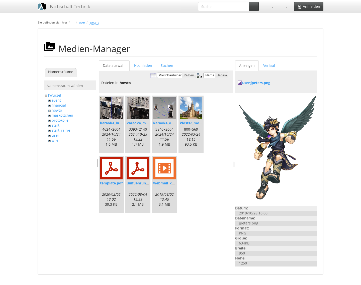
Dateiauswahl (114, 65)
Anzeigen (247, 65)
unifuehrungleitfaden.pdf (148, 183)
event (56, 100)
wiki (55, 140)
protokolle (60, 120)
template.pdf (111, 183)
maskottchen (62, 115)
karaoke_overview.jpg (172, 123)
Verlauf (269, 65)
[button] (269, 6)
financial (59, 105)
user (82, 22)
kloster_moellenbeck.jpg (201, 123)
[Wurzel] (55, 95)
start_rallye (61, 130)
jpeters (94, 22)
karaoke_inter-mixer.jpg (121, 123)
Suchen (167, 65)
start (55, 125)
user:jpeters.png (256, 82)
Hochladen (143, 65)
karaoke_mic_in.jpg (143, 123)
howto (57, 110)
